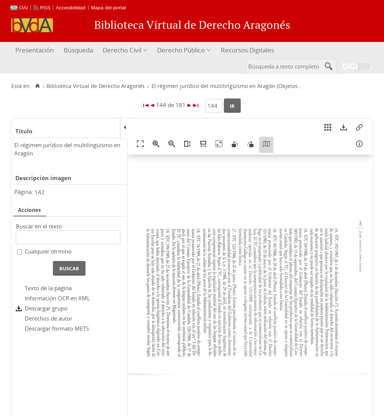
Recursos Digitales (247, 50)
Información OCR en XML (57, 298)
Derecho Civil (122, 50)
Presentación (34, 50)
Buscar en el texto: (39, 226)
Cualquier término (48, 251)
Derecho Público (181, 50)
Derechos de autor (48, 318)
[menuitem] (35, 50)
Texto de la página (48, 288)
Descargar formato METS (57, 328)
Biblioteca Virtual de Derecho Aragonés (95, 86)
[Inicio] (37, 86)
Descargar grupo (46, 308)
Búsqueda (78, 50)
